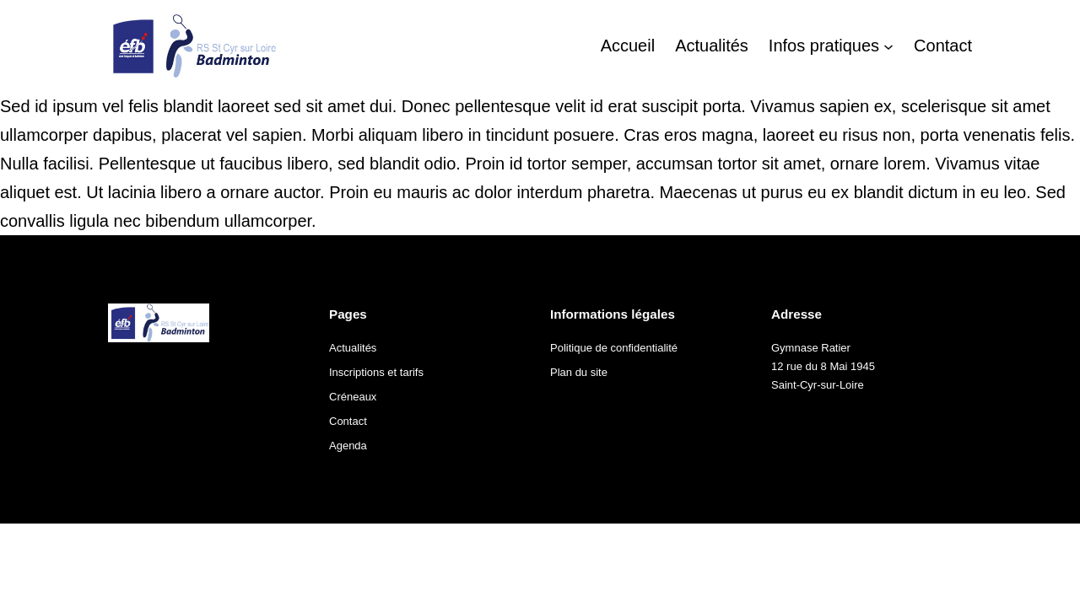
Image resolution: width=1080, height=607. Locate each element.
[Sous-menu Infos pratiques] (888, 45)
